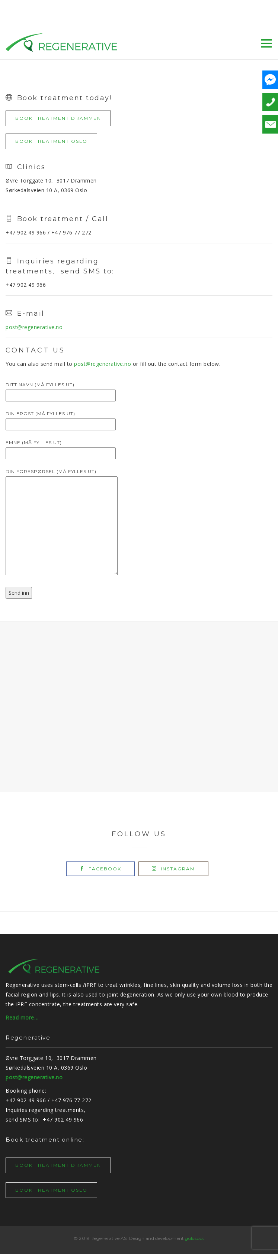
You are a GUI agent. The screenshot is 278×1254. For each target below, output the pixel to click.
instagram (173, 868)
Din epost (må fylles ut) (61, 419)
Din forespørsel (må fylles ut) (62, 522)
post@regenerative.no (34, 327)
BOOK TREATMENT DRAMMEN (58, 118)
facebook (100, 868)
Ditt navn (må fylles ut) (61, 390)
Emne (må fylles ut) (61, 448)
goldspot (194, 1238)
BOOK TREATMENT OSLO (51, 141)
